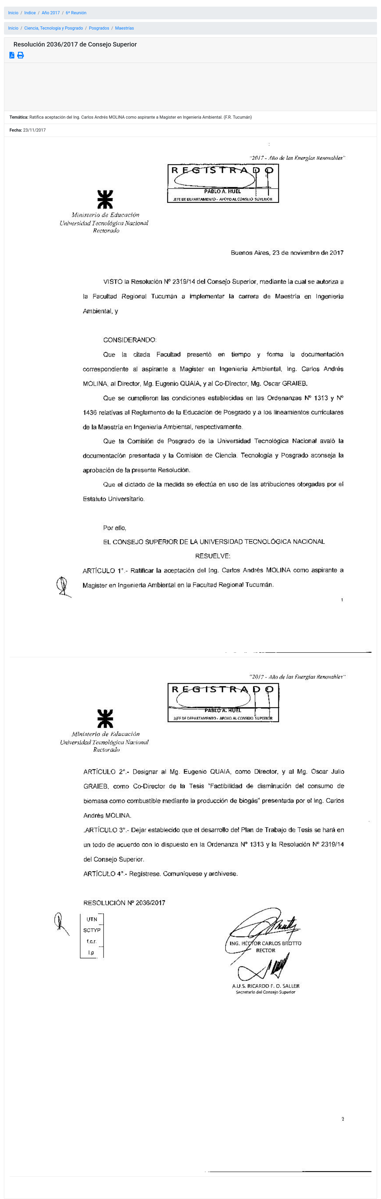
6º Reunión (76, 12)
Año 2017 (51, 12)
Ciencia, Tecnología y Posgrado (53, 28)
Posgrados (99, 28)
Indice (30, 12)
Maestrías (124, 28)
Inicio (13, 12)
